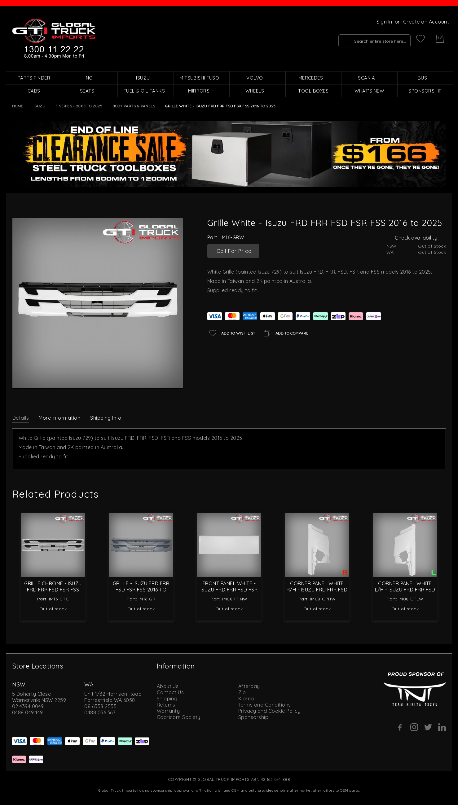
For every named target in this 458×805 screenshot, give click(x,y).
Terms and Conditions (264, 705)
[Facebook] (400, 727)
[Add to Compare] (285, 333)
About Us (168, 686)
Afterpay (249, 686)
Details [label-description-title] (20, 418)
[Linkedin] (442, 727)
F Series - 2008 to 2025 (78, 106)
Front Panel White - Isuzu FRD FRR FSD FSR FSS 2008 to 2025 (229, 589)
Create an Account (426, 22)
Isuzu (39, 106)
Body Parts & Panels (133, 106)
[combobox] (366, 38)
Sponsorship (253, 717)
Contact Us (170, 692)
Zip (242, 692)
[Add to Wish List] (231, 333)
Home (17, 106)
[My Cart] (440, 38)
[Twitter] (428, 727)
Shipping (167, 698)
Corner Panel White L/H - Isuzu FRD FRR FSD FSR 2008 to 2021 (405, 589)
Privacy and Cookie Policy (269, 711)
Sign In (384, 22)
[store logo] (54, 39)
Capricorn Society (178, 717)
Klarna (246, 698)
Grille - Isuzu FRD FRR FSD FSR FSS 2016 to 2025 (141, 589)
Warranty (168, 711)
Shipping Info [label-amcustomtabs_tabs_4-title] (105, 418)
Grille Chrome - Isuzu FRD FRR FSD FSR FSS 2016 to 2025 (52, 589)
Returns (166, 705)
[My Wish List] (420, 38)
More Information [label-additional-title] (59, 418)
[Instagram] (414, 727)
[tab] (20, 417)
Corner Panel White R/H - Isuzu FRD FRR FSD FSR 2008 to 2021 (317, 589)
